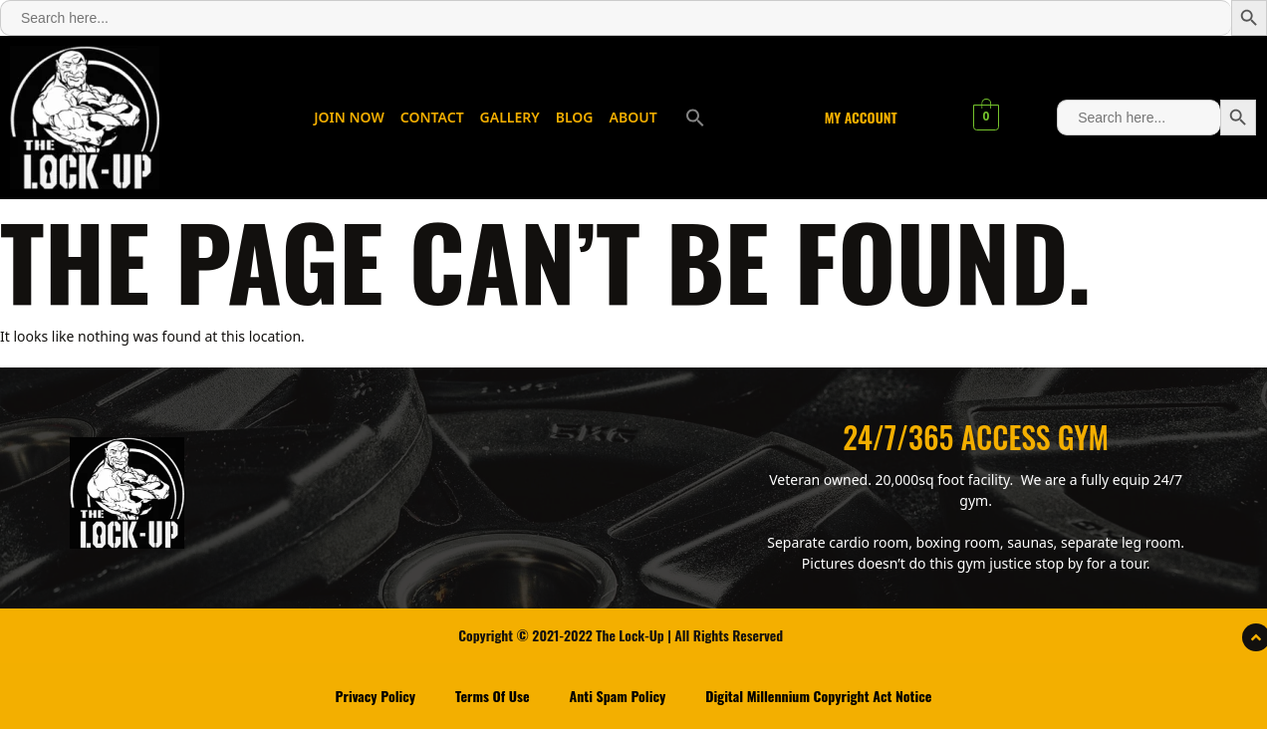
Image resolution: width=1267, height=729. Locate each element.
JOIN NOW (349, 117)
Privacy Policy (375, 695)
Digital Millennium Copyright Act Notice (818, 695)
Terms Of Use (492, 695)
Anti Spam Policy (618, 695)
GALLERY (510, 117)
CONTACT (432, 117)
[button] (695, 117)
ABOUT (633, 117)
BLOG (575, 117)
